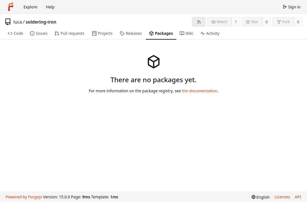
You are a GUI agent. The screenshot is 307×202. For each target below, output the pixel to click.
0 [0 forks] (298, 21)
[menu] (261, 197)
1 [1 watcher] (236, 21)
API (298, 196)
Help (50, 7)
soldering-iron (41, 22)
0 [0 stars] (267, 21)
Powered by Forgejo (24, 196)
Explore (30, 7)
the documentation (199, 90)
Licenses (282, 196)
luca (17, 22)
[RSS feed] (198, 21)
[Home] (10, 7)
